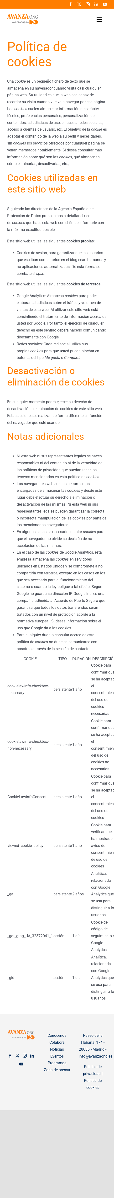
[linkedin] (96, 4)
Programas (57, 1063)
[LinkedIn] (32, 1056)
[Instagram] (25, 1056)
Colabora (57, 1042)
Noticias (57, 1049)
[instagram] (88, 4)
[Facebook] (10, 1056)
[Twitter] (17, 1056)
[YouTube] (21, 1064)
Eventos (57, 1056)
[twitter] (79, 4)
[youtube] (105, 4)
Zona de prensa (57, 1070)
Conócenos (56, 1035)
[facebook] (71, 4)
